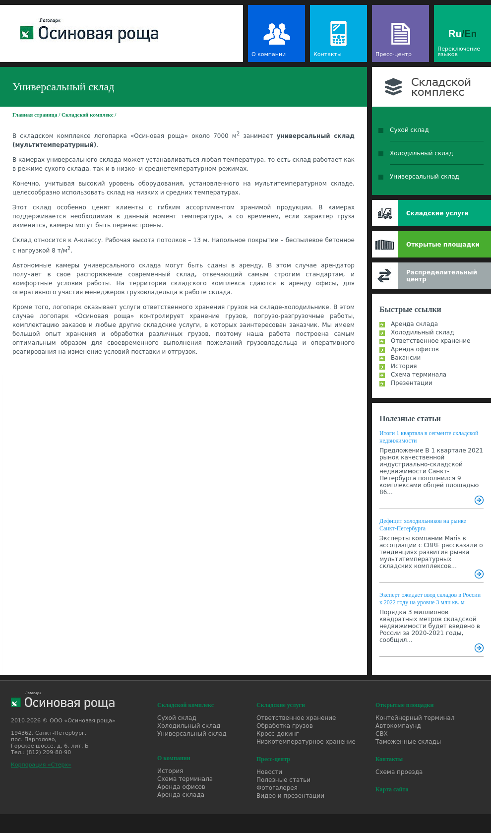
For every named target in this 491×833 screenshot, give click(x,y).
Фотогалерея (277, 787)
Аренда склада (414, 323)
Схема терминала (418, 374)
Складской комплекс (87, 115)
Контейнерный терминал (414, 717)
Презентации (411, 383)
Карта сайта (392, 789)
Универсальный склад (424, 176)
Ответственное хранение (430, 340)
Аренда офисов (415, 349)
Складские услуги (437, 213)
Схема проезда (399, 772)
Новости (269, 772)
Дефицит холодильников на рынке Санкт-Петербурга (422, 524)
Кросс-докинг (277, 733)
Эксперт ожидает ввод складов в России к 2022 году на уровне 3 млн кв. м (430, 598)
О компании (268, 54)
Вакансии (406, 357)
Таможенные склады (408, 741)
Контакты (327, 54)
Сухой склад (409, 130)
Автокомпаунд (398, 725)
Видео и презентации (290, 795)
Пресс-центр (393, 54)
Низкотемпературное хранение (306, 741)
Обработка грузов (284, 725)
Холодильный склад (421, 153)
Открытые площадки (443, 244)
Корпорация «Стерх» (41, 765)
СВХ (381, 733)
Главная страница (34, 115)
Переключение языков (458, 51)
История (404, 366)
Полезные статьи (410, 418)
